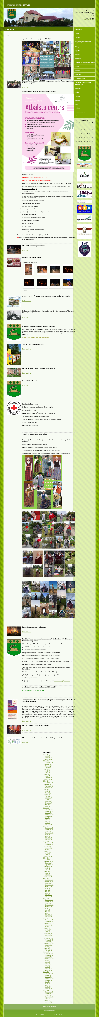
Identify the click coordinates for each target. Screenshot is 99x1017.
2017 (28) (46, 898)
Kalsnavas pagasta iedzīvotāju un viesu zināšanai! (39, 326)
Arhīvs (77, 116)
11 (79, 133)
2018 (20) (46, 878)
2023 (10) (46, 799)
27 (84, 141)
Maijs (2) (47, 851)
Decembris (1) (49, 809)
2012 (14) (46, 990)
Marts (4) (47, 756)
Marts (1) (47, 806)
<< (76, 120)
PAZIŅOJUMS (27, 174)
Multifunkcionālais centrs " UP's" (85, 62)
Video (76, 104)
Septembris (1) (49, 786)
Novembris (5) (49, 764)
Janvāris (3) (48, 759)
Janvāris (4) (48, 798)
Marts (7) (47, 776)
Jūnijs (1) (47, 791)
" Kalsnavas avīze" (80, 112)
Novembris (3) (49, 901)
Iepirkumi (78, 74)
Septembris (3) (49, 923)
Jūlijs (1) (47, 789)
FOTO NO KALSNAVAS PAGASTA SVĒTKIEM (38, 368)
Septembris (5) (49, 905)
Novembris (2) (49, 861)
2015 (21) (46, 936)
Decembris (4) (49, 762)
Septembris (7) (49, 833)
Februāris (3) (48, 895)
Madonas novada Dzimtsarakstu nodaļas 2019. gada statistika (42, 738)
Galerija (77, 100)
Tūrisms (77, 70)
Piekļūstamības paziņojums (49, 1006)
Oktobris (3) (48, 942)
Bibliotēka (78, 58)
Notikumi (77, 108)
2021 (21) (46, 826)
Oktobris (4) (48, 766)
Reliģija (77, 92)
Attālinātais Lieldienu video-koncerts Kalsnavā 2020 (39, 687)
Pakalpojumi (78, 46)
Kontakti (77, 96)
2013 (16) (46, 972)
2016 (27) (46, 918)
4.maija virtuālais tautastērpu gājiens (34, 434)
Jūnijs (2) (47, 908)
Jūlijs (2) (47, 818)
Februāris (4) (48, 757)
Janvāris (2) (48, 1002)
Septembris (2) (49, 767)
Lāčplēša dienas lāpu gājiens (31, 257)
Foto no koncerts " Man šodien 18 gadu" (35, 725)
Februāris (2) (48, 875)
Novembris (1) (49, 881)
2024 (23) (46, 781)
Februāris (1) (48, 777)
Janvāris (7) (48, 970)
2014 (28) (46, 952)
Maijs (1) (47, 819)
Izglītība (77, 50)
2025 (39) (46, 761)
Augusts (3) (48, 816)
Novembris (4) (49, 811)
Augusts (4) (48, 925)
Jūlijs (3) (47, 769)
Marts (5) (47, 823)
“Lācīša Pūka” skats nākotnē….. (33, 344)
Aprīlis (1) (48, 871)
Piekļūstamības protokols (49, 1010)
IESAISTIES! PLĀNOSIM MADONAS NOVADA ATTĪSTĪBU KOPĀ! (46, 296)
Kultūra (77, 54)
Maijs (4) (47, 870)
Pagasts (77, 33)
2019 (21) (46, 858)
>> (92, 120)
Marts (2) (47, 794)
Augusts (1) (48, 788)
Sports (77, 66)
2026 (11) (46, 754)
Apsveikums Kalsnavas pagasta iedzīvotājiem (37, 39)
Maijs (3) (47, 772)
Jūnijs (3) (47, 834)
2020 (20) (46, 841)
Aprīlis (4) (48, 804)
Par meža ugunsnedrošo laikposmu (34, 627)
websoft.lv (60, 1014)
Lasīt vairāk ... (26, 87)
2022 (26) (46, 808)
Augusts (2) (48, 848)
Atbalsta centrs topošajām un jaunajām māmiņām (39, 91)
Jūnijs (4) (47, 771)
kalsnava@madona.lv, (88, 20)
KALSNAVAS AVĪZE (29, 381)
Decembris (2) (49, 783)
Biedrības (77, 88)
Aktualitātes (78, 29)
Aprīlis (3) (48, 774)
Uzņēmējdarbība (80, 78)
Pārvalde (77, 37)
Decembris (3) (49, 938)
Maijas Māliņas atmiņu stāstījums (33, 246)
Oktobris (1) (48, 813)
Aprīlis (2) (48, 793)
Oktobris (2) (48, 957)
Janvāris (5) (48, 824)
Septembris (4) (49, 885)
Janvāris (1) (48, 839)
